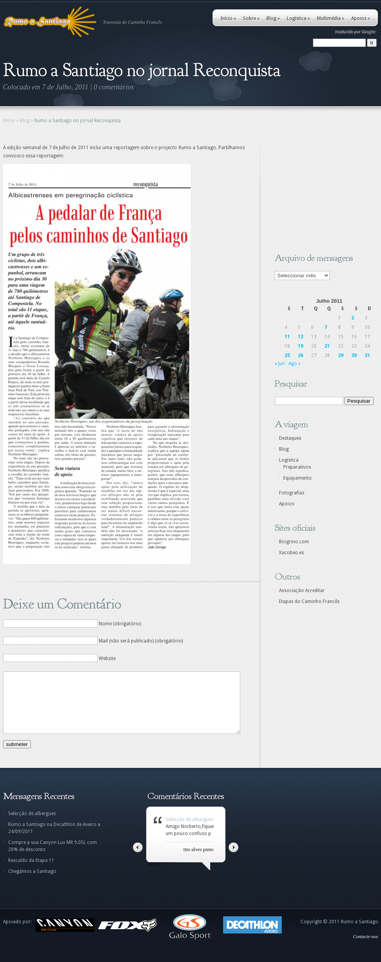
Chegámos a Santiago (32, 883)
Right (233, 859)
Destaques (290, 438)
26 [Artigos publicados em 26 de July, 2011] (300, 355)
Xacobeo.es (291, 552)
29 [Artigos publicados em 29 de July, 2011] (340, 355)
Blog (273, 18)
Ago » (294, 363)
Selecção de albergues (32, 825)
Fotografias (291, 493)
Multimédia (330, 18)
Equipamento (297, 478)
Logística (298, 18)
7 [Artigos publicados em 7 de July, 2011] (325, 327)
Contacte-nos (365, 948)
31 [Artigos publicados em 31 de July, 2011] (367, 355)
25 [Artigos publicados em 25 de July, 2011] (287, 355)
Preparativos (297, 467)
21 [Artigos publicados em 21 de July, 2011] (327, 346)
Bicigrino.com (294, 541)
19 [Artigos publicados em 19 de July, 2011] (300, 346)
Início (228, 18)
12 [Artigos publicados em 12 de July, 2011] (300, 336)
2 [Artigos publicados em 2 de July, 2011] (352, 318)
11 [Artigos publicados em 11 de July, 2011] (287, 336)
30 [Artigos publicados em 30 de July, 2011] (354, 355)
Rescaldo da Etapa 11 (31, 872)
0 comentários (114, 87)
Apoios (360, 18)
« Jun (280, 363)
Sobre (251, 18)
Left (138, 859)
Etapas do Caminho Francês (309, 601)
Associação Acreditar (302, 590)
